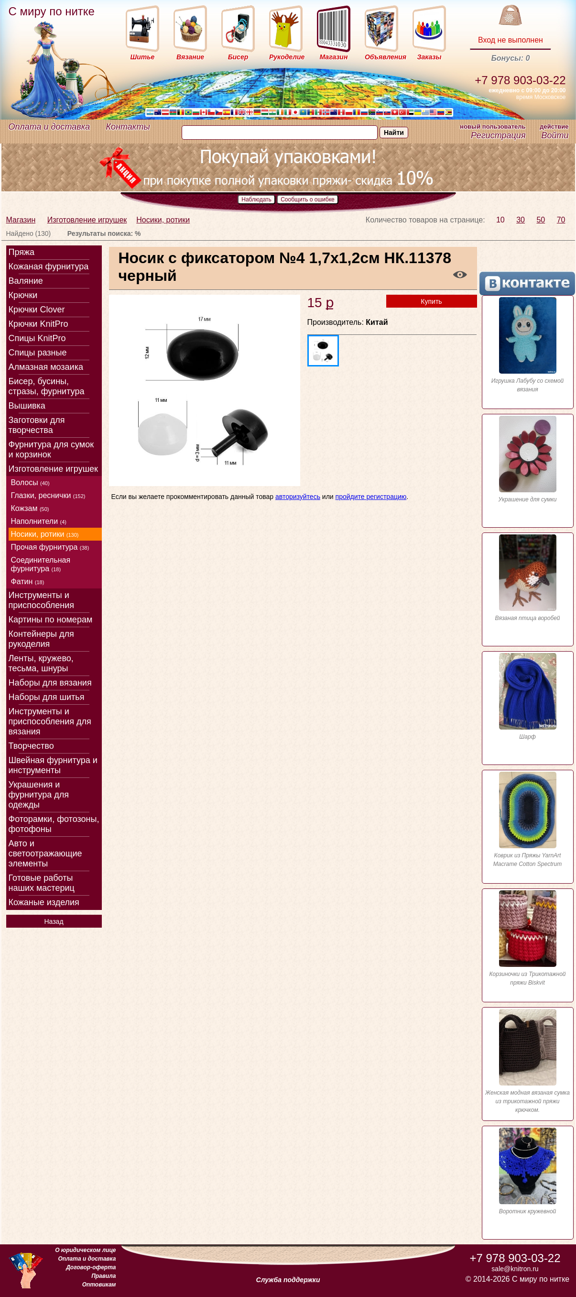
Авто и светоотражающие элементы (45, 853)
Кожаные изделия (44, 902)
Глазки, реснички (48, 495)
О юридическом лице (85, 1250)
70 (561, 220)
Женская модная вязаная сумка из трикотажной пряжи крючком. (528, 1061)
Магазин (21, 220)
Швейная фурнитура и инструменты (53, 765)
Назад (53, 921)
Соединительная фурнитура (41, 564)
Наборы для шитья (47, 697)
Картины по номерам (51, 619)
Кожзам (30, 508)
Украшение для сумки (528, 459)
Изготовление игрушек (87, 220)
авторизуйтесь (297, 496)
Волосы (30, 482)
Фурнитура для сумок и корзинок (51, 449)
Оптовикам (99, 1284)
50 (540, 220)
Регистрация (498, 135)
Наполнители (38, 521)
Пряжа (22, 252)
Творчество (31, 746)
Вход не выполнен (510, 40)
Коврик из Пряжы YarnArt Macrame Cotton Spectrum (528, 819)
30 (520, 220)
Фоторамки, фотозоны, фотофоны (54, 824)
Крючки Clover (37, 309)
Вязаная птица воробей (528, 577)
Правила (103, 1276)
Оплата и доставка (49, 127)
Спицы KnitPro (37, 338)
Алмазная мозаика (46, 367)
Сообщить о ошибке (308, 199)
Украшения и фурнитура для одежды (39, 794)
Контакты (128, 127)
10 (500, 220)
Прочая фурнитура (50, 547)
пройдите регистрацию (371, 496)
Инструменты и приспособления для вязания (50, 721)
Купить (431, 301)
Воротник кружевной (528, 1171)
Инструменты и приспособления (42, 600)
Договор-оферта (91, 1267)
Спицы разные (38, 352)
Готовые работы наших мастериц (42, 883)
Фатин (27, 581)
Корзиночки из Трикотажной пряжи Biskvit (528, 938)
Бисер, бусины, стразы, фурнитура (47, 386)
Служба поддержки (288, 1280)
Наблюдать (256, 199)
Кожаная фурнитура (49, 266)
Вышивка (27, 405)
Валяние (26, 281)
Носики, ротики (163, 220)
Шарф (528, 696)
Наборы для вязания (50, 682)
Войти (554, 135)
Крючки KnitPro (38, 324)
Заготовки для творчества (37, 425)
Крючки (23, 295)
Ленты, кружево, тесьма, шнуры (41, 663)
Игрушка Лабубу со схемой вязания (528, 345)
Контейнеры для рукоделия (41, 639)
